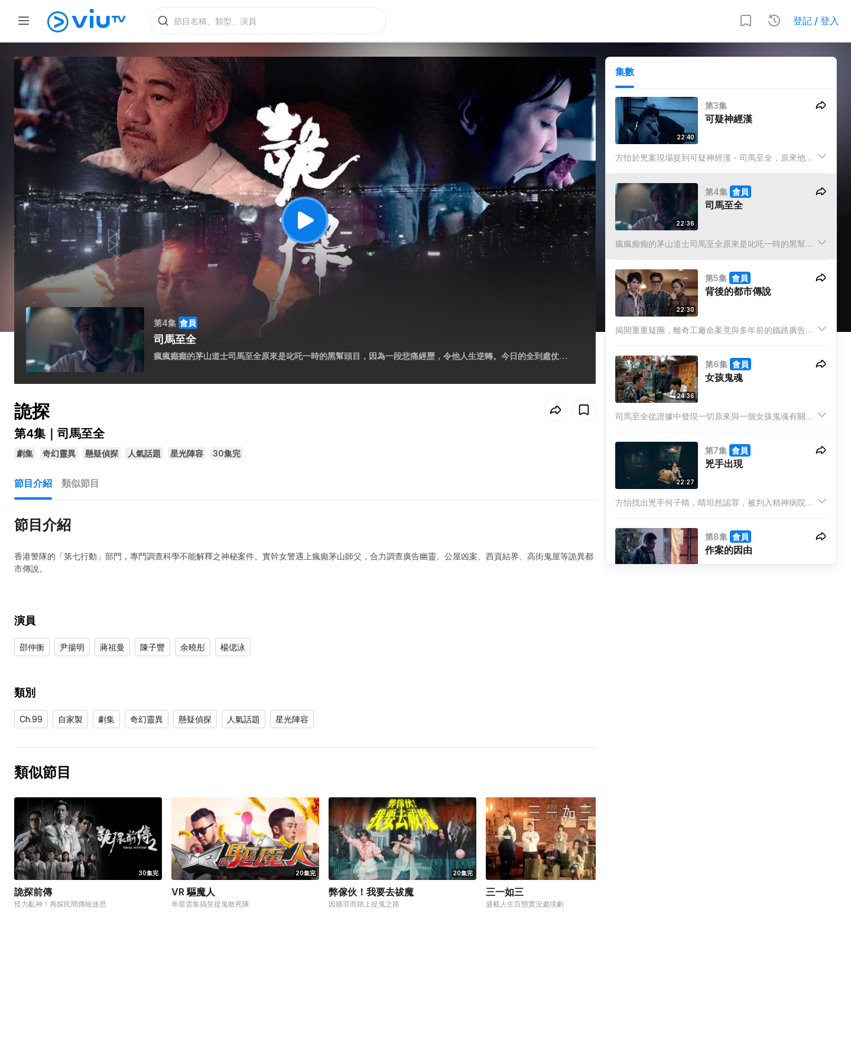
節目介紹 (33, 483)
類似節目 (80, 483)
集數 (624, 71)
